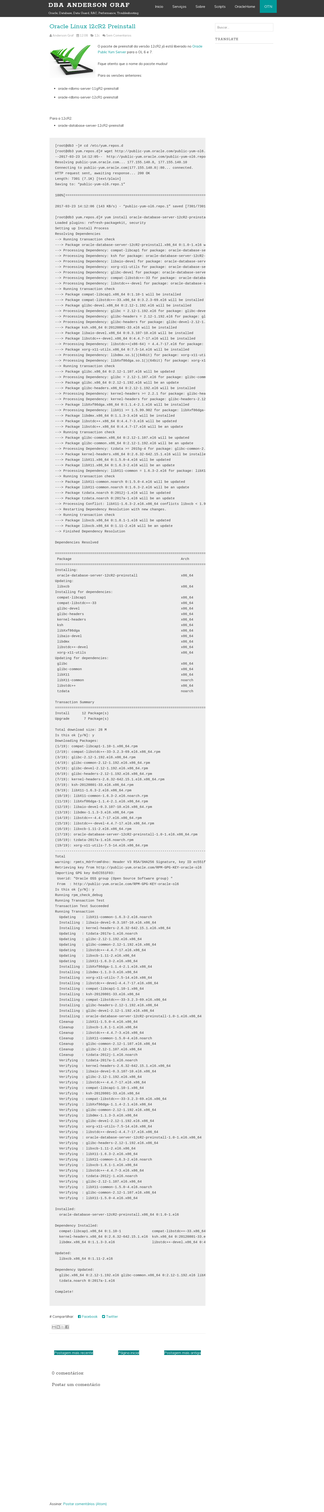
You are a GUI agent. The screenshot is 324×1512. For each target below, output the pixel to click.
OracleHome (245, 6)
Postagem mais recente (73, 1352)
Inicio (159, 6)
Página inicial (128, 1352)
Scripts (220, 6)
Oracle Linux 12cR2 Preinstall (93, 26)
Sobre (200, 6)
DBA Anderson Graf (89, 5)
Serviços (179, 6)
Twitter (110, 1316)
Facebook (87, 1316)
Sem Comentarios (118, 35)
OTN (268, 6)
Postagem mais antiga (182, 1352)
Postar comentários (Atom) (85, 1504)
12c (97, 35)
